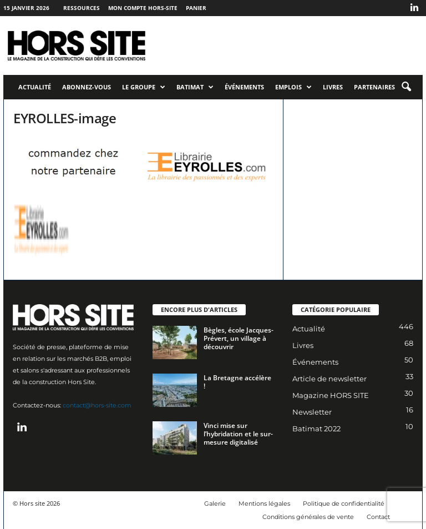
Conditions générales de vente (308, 517)
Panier (196, 8)
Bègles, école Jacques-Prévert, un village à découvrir (238, 338)
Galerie (215, 503)
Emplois (293, 87)
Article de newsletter (329, 378)
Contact (378, 517)
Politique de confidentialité (343, 503)
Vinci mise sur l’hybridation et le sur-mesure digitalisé (238, 434)
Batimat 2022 (316, 428)
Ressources (81, 8)
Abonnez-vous (86, 87)
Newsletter (312, 411)
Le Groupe (143, 87)
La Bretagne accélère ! (237, 382)
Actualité (34, 87)
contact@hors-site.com (97, 405)
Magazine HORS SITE (330, 395)
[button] (406, 87)
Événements (244, 87)
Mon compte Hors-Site (143, 8)
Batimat (195, 87)
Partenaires (374, 87)
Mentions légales (264, 503)
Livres (333, 87)
